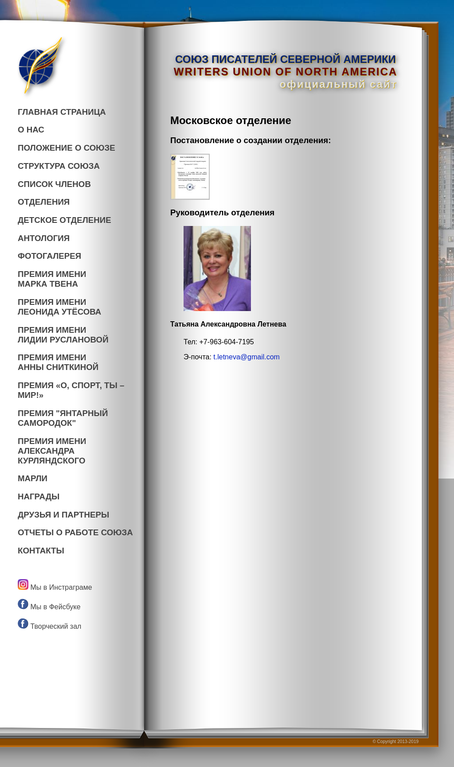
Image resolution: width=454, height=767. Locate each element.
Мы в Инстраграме (55, 587)
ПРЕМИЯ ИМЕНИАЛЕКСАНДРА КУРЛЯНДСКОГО (52, 450)
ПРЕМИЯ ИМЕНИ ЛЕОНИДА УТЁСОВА (59, 306)
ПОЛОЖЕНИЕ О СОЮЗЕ (66, 147)
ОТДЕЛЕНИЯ (44, 201)
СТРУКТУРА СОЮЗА (59, 166)
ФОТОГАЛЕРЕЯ (49, 256)
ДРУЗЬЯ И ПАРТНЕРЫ (63, 514)
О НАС (31, 129)
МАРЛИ (32, 478)
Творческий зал (49, 626)
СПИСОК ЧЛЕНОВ (54, 184)
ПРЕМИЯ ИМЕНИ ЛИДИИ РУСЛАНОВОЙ (63, 334)
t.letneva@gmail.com (246, 357)
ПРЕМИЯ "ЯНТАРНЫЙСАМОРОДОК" (63, 418)
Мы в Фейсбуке (49, 607)
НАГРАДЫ (38, 496)
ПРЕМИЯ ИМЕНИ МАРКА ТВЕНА (52, 278)
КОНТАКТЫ (41, 550)
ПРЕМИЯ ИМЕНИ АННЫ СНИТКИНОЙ (58, 362)
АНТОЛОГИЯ (44, 238)
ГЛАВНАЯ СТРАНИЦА (62, 112)
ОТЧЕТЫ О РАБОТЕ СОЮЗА (75, 532)
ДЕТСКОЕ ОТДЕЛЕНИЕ (64, 220)
